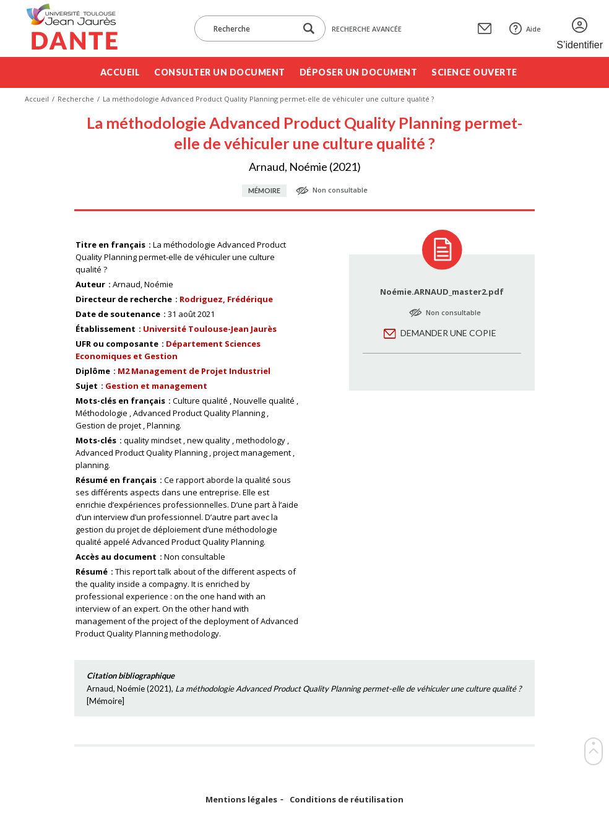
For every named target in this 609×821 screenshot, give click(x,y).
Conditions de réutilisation (347, 799)
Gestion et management (156, 385)
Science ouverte (474, 72)
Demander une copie (448, 333)
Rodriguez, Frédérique (226, 299)
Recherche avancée (367, 28)
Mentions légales (241, 799)
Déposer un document (359, 72)
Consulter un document (219, 72)
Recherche (76, 98)
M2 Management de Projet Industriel (194, 370)
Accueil (120, 72)
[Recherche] (251, 28)
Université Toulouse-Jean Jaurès (210, 328)
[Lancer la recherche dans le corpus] (308, 29)
